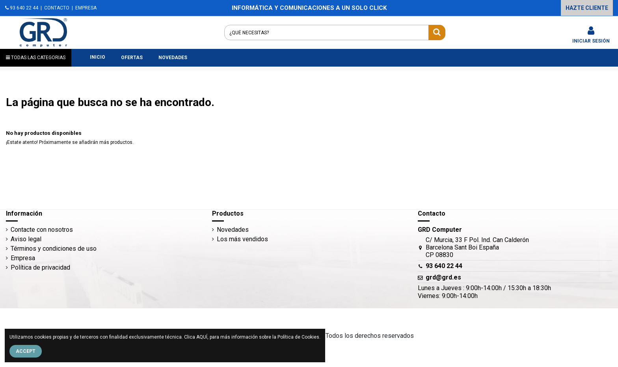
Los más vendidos (242, 239)
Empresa (23, 258)
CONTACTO (56, 8)
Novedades (233, 229)
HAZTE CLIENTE (587, 8)
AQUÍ (201, 337)
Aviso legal (26, 239)
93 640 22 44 (21, 8)
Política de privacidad (40, 267)
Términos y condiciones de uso (54, 248)
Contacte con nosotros (42, 229)
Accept (25, 351)
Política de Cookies (298, 337)
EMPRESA (86, 8)
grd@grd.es (443, 277)
